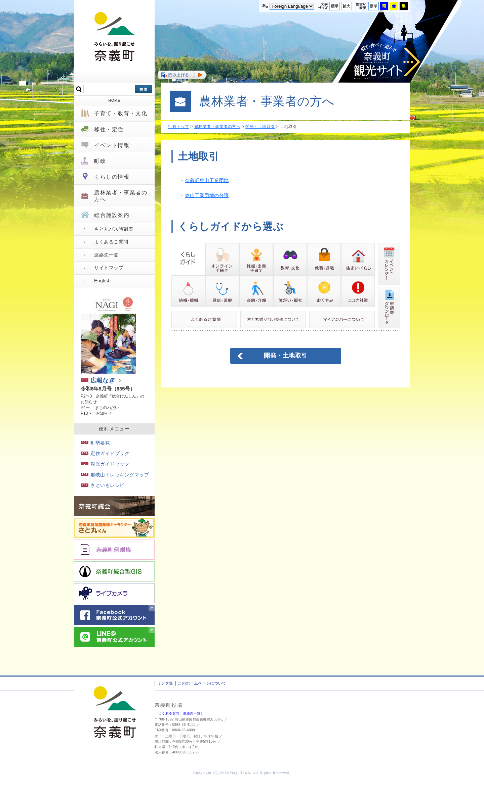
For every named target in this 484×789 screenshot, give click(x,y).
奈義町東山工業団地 (207, 180)
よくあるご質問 (111, 241)
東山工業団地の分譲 (207, 195)
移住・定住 (109, 129)
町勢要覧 (95, 443)
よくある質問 (168, 713)
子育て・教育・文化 (120, 113)
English (102, 280)
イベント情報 (112, 145)
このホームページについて (202, 683)
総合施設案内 (112, 215)
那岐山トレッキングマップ (115, 474)
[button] (182, 75)
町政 (100, 161)
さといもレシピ (103, 485)
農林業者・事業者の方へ (120, 196)
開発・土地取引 (260, 126)
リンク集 (165, 683)
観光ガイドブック (105, 464)
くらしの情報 (112, 177)
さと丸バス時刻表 (113, 229)
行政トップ (178, 126)
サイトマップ (108, 267)
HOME (114, 100)
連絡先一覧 (106, 255)
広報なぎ (98, 380)
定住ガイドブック (105, 453)
